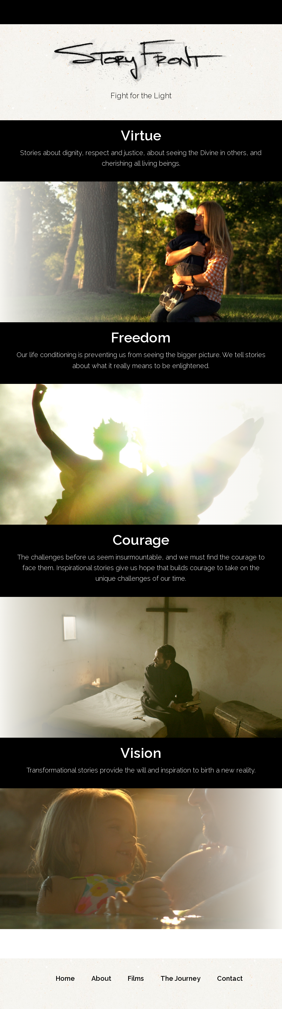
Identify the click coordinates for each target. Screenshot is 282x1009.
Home (65, 978)
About (101, 978)
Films (136, 978)
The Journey (180, 978)
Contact (230, 978)
